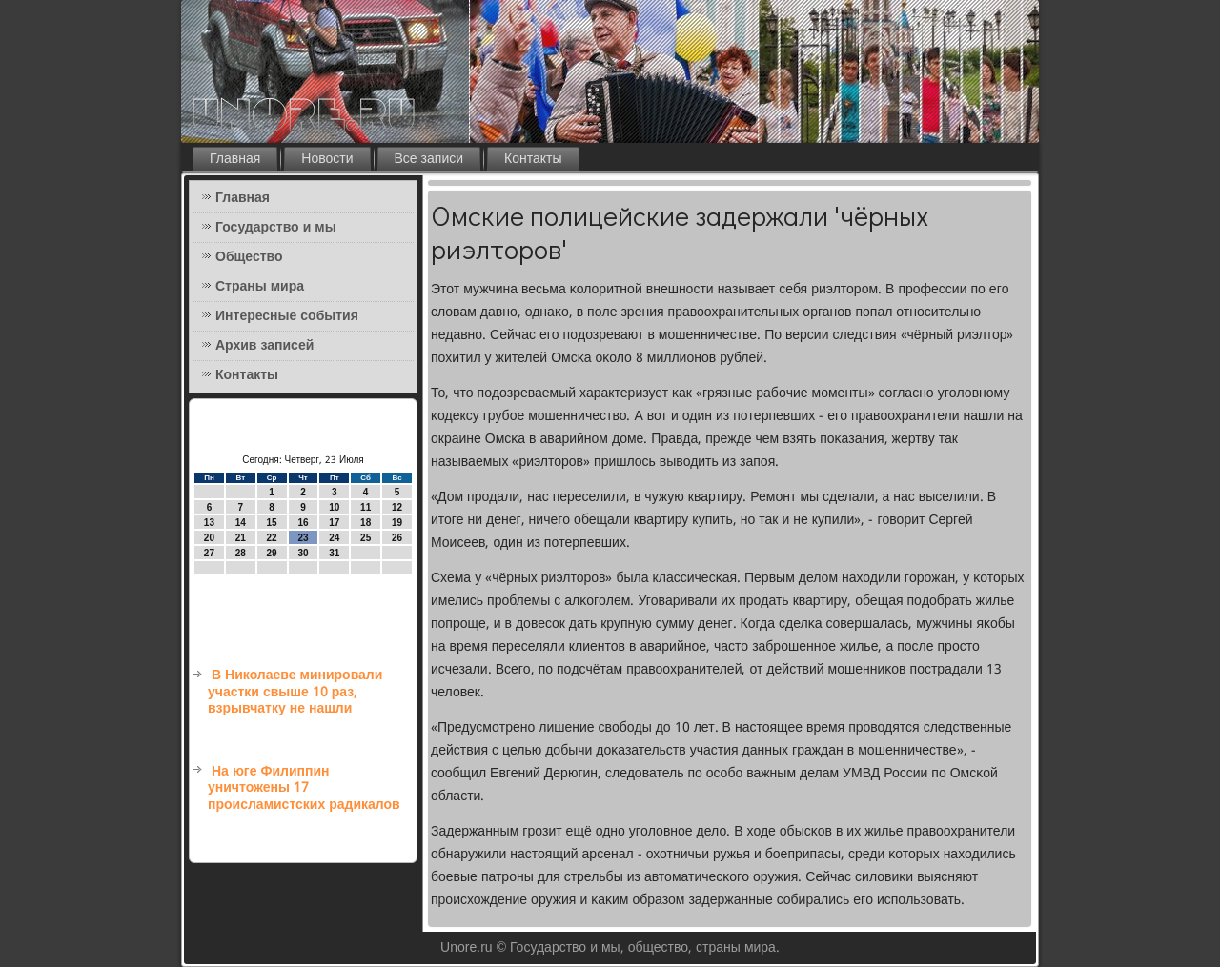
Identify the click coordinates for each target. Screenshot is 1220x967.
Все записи (429, 159)
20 (209, 538)
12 (397, 507)
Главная (235, 159)
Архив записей (264, 345)
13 (209, 522)
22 (272, 538)
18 (365, 522)
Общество (249, 257)
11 (365, 507)
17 (334, 522)
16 (302, 522)
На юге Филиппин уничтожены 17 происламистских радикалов (304, 788)
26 (397, 538)
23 (302, 538)
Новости (327, 159)
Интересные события (286, 316)
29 (272, 553)
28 (240, 553)
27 (209, 553)
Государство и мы (275, 227)
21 (240, 538)
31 (334, 553)
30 (302, 553)
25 (365, 538)
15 (272, 522)
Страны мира (259, 286)
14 (240, 522)
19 (397, 522)
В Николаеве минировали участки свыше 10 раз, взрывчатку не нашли (295, 692)
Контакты (532, 159)
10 (334, 507)
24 (334, 538)
